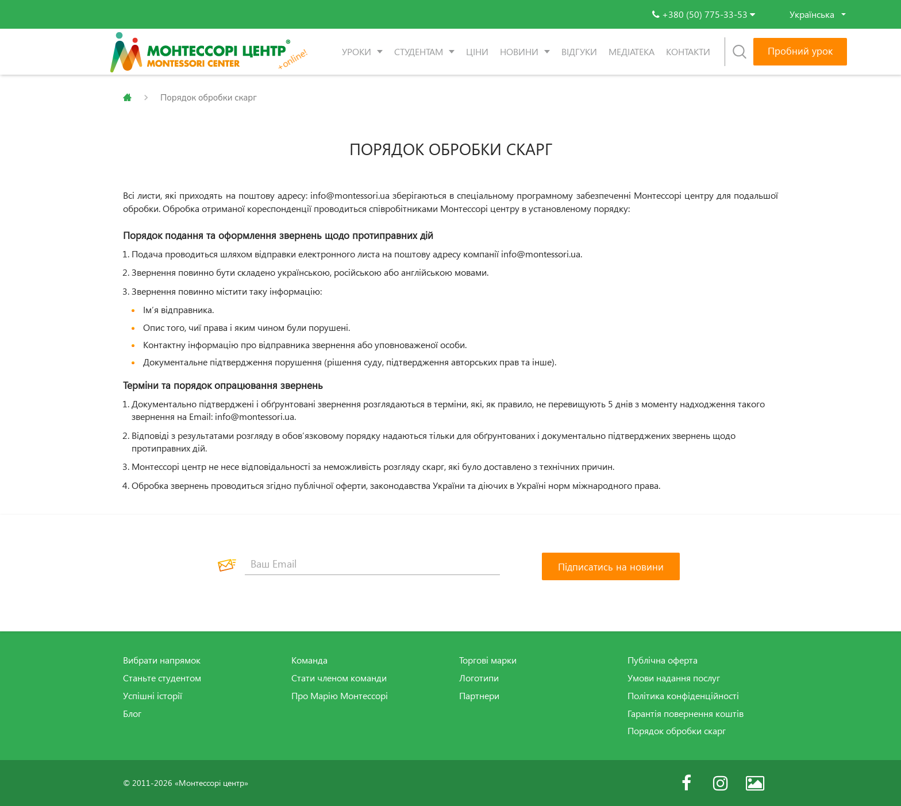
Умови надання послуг (673, 678)
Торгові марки (488, 660)
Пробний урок (800, 50)
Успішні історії (152, 695)
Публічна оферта (662, 660)
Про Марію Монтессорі (339, 695)
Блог (132, 713)
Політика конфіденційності (683, 695)
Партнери (479, 695)
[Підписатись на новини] (611, 566)
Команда (309, 660)
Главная (127, 97)
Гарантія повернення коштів (685, 713)
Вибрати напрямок (162, 660)
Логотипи (479, 678)
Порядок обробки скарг (676, 730)
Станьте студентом (162, 678)
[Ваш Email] (372, 563)
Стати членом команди (339, 678)
